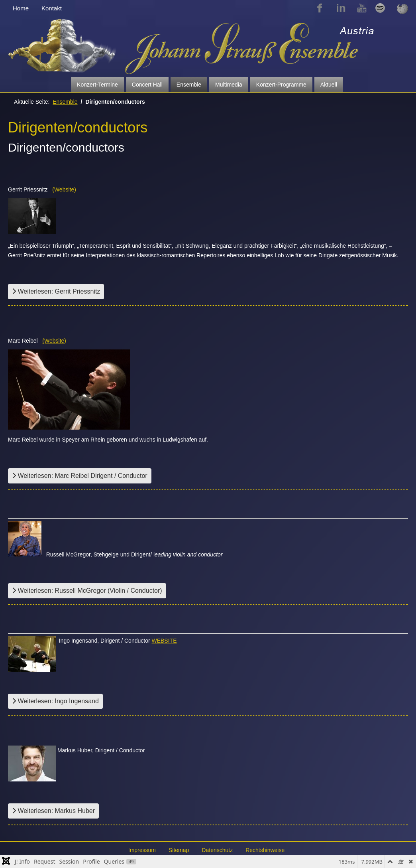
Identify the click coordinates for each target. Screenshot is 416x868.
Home (21, 8)
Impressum (142, 850)
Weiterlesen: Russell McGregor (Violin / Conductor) (87, 590)
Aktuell (328, 84)
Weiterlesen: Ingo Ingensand (55, 701)
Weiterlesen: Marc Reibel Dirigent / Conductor (79, 475)
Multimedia (228, 84)
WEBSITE (164, 640)
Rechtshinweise (265, 850)
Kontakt (51, 8)
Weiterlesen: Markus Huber (53, 810)
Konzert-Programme (281, 84)
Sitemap (179, 850)
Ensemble (189, 84)
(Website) (63, 189)
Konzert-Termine (97, 84)
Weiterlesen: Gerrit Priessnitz (56, 291)
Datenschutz (217, 850)
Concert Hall (147, 84)
